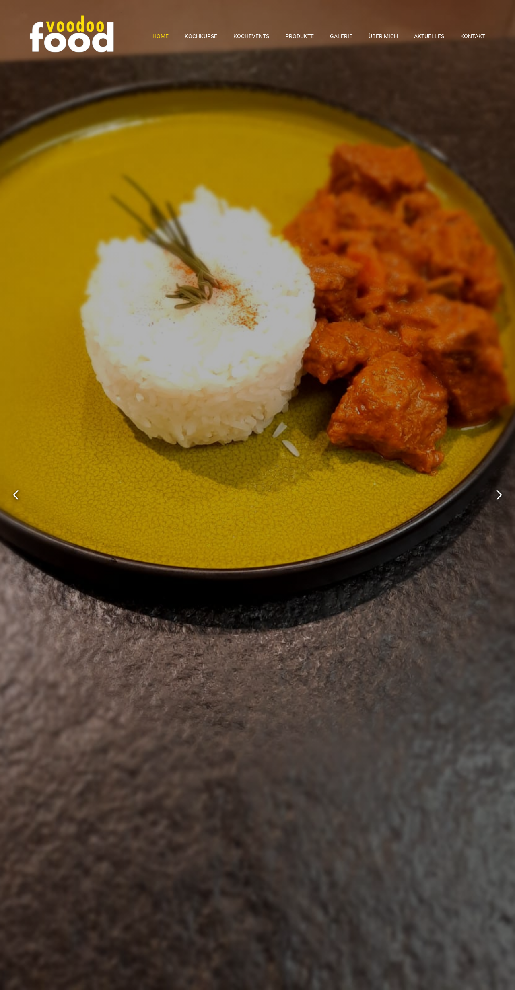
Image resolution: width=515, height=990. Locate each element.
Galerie (341, 36)
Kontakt (472, 36)
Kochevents (251, 36)
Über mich (383, 36)
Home (160, 36)
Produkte (299, 36)
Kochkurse (201, 36)
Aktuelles (429, 36)
